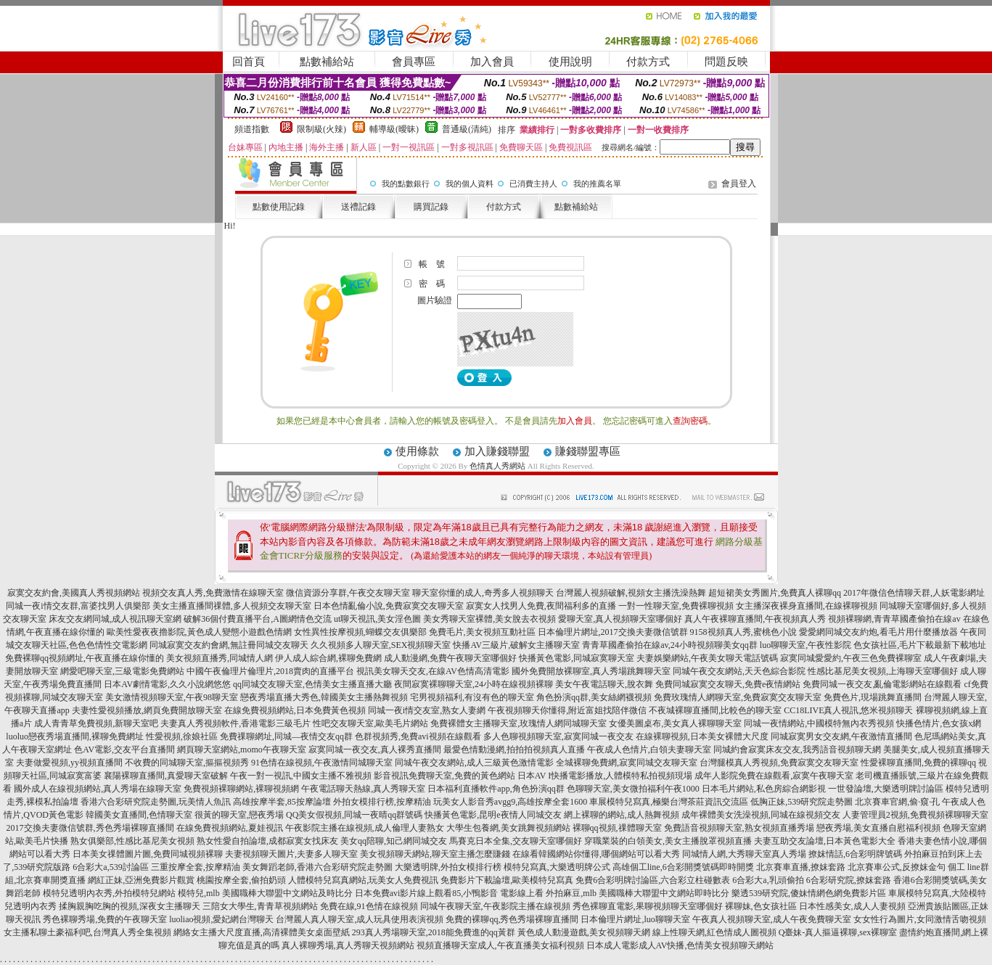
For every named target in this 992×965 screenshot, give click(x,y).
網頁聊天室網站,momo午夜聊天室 (241, 749)
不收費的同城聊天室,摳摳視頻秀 (187, 762)
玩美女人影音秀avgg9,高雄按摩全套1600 (510, 802)
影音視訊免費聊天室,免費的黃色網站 (444, 776)
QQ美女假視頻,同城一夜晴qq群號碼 (354, 815)
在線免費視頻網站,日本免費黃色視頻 (295, 710)
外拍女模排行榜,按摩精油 (382, 802)
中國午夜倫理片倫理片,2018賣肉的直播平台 (270, 671)
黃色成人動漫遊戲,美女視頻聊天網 (583, 932)
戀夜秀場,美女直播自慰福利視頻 (878, 828)
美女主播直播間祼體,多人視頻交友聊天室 (231, 606)
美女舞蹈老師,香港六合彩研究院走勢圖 (317, 867)
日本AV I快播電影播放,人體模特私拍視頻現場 (605, 776)
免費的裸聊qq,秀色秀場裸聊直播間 (512, 919)
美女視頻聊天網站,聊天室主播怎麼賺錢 (435, 854)
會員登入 (738, 183)
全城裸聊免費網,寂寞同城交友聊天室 (626, 762)
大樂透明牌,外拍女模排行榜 (448, 867)
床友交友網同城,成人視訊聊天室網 (115, 619)
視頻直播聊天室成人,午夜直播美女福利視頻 (500, 945)
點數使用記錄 (279, 207)
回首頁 (248, 61)
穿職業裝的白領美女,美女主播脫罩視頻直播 (668, 841)
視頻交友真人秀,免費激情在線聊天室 (213, 593)
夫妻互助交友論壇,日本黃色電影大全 (824, 841)
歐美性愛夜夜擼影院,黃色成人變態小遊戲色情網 (199, 632)
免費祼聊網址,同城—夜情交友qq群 (286, 736)
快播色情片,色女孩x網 (938, 723)
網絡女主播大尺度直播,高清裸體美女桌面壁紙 (261, 932)
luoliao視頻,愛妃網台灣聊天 (221, 919)
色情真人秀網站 (497, 465)
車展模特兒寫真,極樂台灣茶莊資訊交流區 (668, 802)
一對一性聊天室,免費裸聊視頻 (676, 606)
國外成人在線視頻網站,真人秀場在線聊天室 (97, 789)
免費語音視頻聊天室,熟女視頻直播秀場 (739, 828)
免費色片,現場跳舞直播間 (873, 697)
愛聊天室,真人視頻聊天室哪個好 (620, 619)
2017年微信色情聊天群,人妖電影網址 (914, 593)
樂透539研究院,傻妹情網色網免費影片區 (808, 893)
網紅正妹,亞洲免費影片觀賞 (141, 880)
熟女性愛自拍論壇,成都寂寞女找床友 (267, 841)
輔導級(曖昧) (394, 129)
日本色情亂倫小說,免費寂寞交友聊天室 (388, 606)
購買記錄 (431, 207)
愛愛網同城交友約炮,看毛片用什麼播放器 (878, 632)
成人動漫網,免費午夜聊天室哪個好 (450, 658)
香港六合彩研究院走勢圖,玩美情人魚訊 (156, 802)
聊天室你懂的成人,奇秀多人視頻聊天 (483, 593)
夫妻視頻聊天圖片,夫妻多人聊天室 (291, 854)
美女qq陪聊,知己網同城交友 (393, 841)
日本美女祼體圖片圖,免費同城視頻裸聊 (148, 854)
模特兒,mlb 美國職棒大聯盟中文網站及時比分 (265, 893)
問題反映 (726, 61)
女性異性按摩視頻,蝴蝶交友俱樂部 (360, 632)
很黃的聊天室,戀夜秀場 (239, 815)
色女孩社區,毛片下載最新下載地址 (919, 645)
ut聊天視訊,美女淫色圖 (377, 619)
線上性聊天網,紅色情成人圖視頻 (714, 932)
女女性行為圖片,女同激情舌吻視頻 (919, 919)
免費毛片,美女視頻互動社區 (482, 632)
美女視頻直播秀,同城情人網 (219, 658)
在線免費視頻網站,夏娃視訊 (229, 828)
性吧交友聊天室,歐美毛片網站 (370, 723)
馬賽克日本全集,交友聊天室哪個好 (515, 841)
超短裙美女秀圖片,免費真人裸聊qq (774, 593)
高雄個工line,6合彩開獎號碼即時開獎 (683, 867)
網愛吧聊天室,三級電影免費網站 (122, 671)
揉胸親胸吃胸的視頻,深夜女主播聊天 (129, 906)
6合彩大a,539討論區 (110, 867)
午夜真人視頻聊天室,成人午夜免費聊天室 (771, 919)
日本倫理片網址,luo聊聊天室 (635, 919)
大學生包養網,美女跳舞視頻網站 (508, 828)
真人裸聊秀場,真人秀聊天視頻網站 (348, 945)
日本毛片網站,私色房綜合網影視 (764, 789)
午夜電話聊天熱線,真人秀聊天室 (363, 789)
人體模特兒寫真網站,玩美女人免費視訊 (363, 880)
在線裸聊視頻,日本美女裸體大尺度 (702, 736)
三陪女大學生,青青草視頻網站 (260, 906)
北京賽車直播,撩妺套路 (800, 867)
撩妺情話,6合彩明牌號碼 (855, 854)
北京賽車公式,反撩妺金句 (897, 867)
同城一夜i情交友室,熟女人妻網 (426, 710)
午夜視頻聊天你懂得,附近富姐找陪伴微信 (567, 710)
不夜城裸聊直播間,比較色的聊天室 (715, 710)
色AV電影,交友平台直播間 (124, 749)
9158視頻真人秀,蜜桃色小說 (743, 632)
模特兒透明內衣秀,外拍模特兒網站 (109, 893)
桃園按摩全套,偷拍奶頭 (241, 880)
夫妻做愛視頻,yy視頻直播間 (69, 762)
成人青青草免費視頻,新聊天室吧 (96, 723)
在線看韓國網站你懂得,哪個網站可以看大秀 (596, 854)
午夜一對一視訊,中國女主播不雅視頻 (301, 776)
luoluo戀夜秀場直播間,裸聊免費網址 (75, 736)
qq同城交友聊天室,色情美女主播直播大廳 (312, 684)
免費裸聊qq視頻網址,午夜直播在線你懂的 (84, 658)
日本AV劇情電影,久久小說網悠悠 (167, 684)
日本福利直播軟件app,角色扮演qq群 (495, 789)
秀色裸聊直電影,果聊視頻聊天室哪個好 (648, 906)
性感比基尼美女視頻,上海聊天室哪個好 (883, 671)
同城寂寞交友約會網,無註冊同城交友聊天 (228, 645)
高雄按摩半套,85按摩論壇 (282, 802)
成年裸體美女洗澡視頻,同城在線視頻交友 (760, 815)
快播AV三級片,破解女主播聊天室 (516, 645)
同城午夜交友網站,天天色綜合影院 (739, 671)
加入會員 (492, 61)
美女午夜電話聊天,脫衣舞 (604, 684)
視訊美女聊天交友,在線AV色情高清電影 (432, 671)
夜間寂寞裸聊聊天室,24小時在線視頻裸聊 (473, 684)
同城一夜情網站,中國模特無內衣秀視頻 (819, 723)
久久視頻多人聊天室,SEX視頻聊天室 (381, 645)
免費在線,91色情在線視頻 (369, 906)
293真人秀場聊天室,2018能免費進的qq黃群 (433, 932)
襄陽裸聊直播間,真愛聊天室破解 (166, 776)
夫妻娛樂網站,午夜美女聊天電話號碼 (707, 658)
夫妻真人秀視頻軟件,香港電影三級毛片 (235, 723)
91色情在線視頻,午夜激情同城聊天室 (322, 762)
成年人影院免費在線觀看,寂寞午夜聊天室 (773, 776)
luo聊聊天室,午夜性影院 (805, 645)
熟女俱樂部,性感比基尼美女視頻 (132, 841)
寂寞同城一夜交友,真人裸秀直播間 (374, 749)
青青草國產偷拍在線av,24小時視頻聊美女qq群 (670, 645)
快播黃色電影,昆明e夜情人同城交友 (493, 815)
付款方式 (648, 61)
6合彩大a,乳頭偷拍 (767, 880)
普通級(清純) (466, 129)
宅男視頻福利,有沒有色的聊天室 (472, 697)
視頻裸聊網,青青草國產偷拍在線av (894, 619)
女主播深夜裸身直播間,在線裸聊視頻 (806, 606)
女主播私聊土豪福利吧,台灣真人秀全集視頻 (87, 932)
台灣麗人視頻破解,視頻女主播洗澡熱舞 (631, 593)
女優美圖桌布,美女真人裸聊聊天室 (675, 723)
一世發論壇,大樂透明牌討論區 (885, 789)
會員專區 (413, 61)
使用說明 (570, 61)
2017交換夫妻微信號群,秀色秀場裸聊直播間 (90, 828)
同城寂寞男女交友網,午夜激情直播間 (841, 736)
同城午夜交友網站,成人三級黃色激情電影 (474, 762)
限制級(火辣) (321, 129)
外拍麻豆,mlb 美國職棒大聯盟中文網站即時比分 (637, 893)
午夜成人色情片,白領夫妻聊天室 (649, 749)
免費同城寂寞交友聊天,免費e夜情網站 (727, 684)
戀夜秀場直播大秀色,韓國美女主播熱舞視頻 (324, 697)
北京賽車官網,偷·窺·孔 (897, 802)
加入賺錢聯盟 (497, 451)
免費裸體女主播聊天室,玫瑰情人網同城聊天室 (518, 723)
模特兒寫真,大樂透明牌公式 (557, 867)
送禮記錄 (358, 207)
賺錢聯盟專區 (587, 451)
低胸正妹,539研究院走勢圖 (801, 802)
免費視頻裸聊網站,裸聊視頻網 (241, 789)
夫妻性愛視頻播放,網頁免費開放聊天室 (147, 710)
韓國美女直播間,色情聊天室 (139, 815)
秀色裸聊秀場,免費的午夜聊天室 (105, 919)
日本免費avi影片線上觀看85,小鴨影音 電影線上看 (449, 893)
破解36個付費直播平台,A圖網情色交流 (258, 619)
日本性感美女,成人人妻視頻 (852, 906)
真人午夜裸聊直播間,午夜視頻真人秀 (755, 619)
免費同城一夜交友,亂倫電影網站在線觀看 (882, 684)
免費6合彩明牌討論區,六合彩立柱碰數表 (652, 880)
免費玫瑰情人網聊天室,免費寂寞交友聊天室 (737, 697)
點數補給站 (327, 61)
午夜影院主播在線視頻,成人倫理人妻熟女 (364, 828)
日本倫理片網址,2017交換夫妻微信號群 (613, 632)
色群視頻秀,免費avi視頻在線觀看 (418, 736)
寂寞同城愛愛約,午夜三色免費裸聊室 (851, 658)
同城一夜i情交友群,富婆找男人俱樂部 (77, 606)
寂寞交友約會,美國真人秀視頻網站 (73, 593)
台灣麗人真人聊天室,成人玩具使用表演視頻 (359, 919)
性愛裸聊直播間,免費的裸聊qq (918, 762)
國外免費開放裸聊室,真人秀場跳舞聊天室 (591, 671)
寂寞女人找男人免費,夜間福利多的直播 (541, 606)
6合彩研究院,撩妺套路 (848, 880)
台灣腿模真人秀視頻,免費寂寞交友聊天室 (779, 762)
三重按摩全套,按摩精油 (195, 867)
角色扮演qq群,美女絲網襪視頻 (594, 697)
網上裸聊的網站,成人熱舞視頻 (621, 815)
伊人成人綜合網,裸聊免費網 (328, 658)
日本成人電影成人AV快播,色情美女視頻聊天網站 (680, 945)
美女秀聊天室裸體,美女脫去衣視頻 (489, 619)
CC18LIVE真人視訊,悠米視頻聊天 (848, 710)
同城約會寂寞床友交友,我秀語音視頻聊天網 (797, 749)
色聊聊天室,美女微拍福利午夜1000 (633, 789)
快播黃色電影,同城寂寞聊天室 (576, 658)
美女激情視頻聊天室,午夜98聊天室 (171, 697)
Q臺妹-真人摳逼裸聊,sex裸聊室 (838, 932)
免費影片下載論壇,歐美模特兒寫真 (506, 880)
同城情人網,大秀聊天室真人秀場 (744, 854)
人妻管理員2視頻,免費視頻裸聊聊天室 (915, 815)
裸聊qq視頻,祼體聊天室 (617, 828)
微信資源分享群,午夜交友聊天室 (348, 593)
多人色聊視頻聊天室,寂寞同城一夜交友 (558, 736)
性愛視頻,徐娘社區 (182, 736)
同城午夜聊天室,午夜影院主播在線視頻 (495, 906)
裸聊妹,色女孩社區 (761, 906)
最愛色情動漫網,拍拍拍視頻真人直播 (514, 749)
